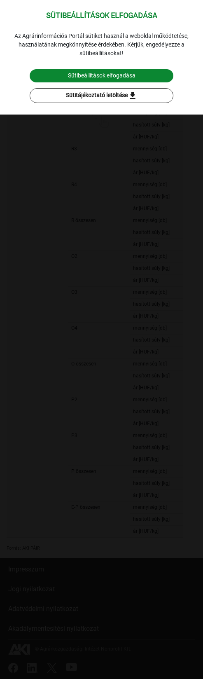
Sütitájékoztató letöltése (102, 96)
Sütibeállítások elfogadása (101, 75)
